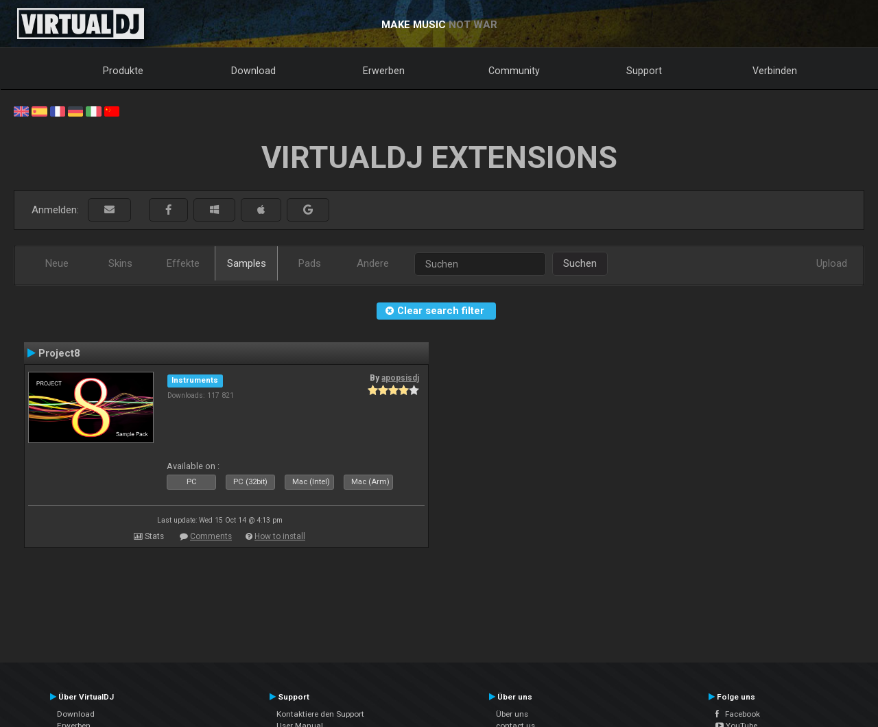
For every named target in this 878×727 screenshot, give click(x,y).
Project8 (59, 353)
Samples (246, 263)
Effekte (183, 263)
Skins (120, 263)
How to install (279, 536)
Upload (831, 263)
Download (253, 70)
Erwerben (384, 70)
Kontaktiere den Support (320, 714)
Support (644, 70)
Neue (57, 263)
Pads (309, 263)
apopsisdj (400, 378)
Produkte (123, 70)
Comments (211, 536)
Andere (373, 263)
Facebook (737, 714)
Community (514, 70)
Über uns (512, 714)
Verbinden (774, 70)
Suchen (580, 263)
